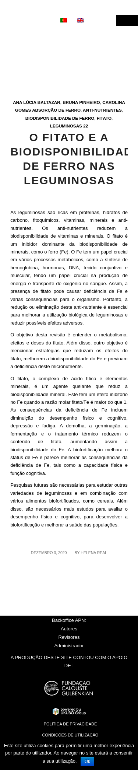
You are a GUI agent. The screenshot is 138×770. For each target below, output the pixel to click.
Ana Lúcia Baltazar (36, 102)
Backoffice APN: (69, 620)
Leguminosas (66, 125)
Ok (87, 761)
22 (85, 125)
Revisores (69, 637)
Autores (69, 628)
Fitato (104, 118)
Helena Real (94, 552)
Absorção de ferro (56, 110)
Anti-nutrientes (102, 110)
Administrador (69, 645)
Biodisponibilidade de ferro (60, 118)
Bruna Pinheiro (81, 102)
